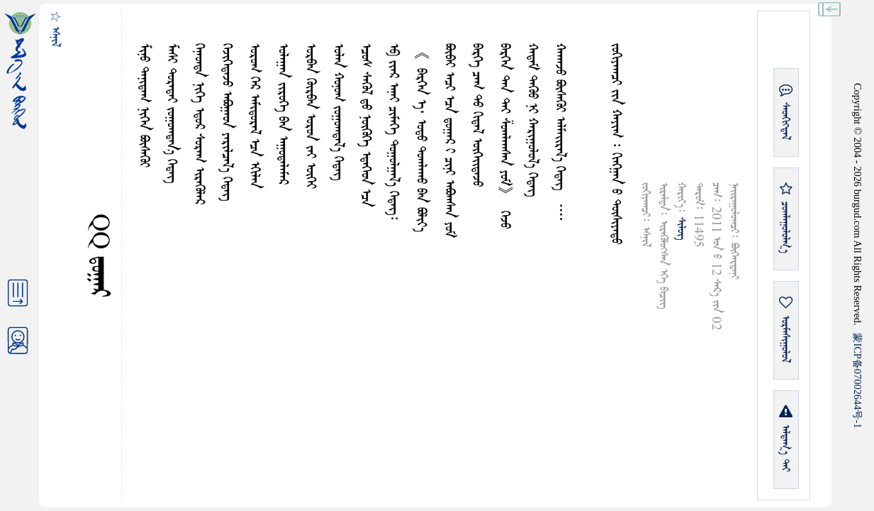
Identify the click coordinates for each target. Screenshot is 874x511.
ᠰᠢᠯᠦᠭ (681, 228)
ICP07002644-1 (857, 380)
